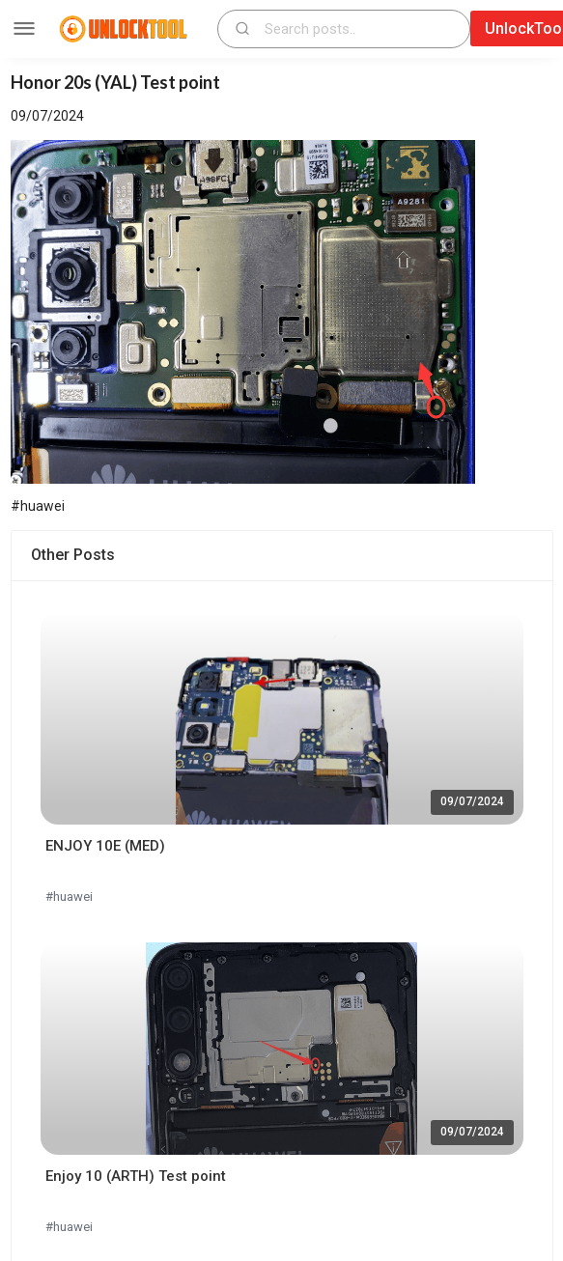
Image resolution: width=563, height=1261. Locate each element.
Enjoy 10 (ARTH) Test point (135, 1176)
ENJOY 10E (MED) (105, 846)
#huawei (69, 896)
